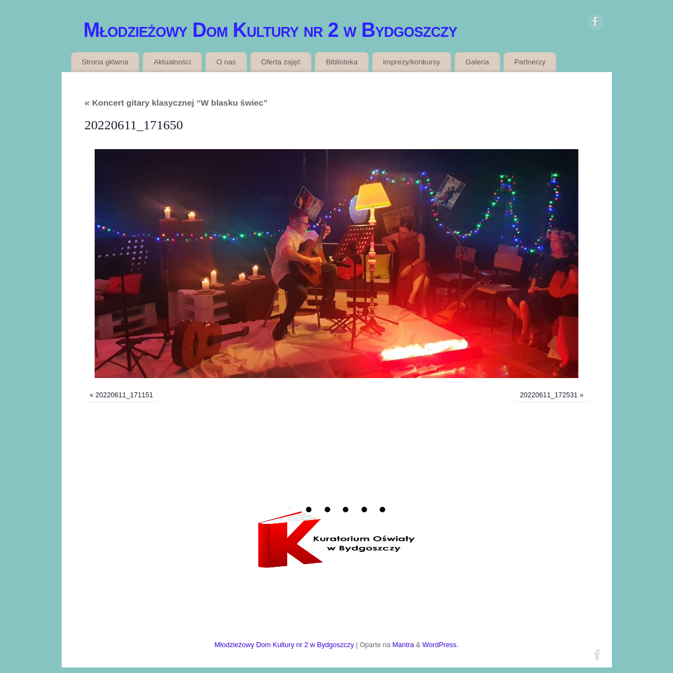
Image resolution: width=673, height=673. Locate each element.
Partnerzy (529, 62)
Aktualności (172, 62)
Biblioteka (342, 62)
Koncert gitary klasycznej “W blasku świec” (176, 102)
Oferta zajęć (281, 62)
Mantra (403, 645)
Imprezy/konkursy (411, 62)
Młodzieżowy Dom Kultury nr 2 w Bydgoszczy (270, 30)
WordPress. (441, 645)
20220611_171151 (124, 395)
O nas (226, 62)
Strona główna (104, 62)
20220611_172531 (549, 395)
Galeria (477, 62)
